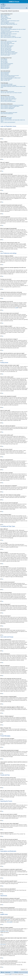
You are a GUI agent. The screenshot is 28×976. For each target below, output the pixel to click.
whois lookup (3, 944)
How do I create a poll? (5, 44)
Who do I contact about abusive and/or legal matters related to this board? (13, 120)
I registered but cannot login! (6, 18)
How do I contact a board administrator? (8, 122)
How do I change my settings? (6, 28)
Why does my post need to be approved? (8, 53)
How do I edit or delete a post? (6, 42)
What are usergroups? (5, 74)
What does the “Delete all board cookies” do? (9, 24)
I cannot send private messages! (7, 84)
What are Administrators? (5, 72)
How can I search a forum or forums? (7, 96)
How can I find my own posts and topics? (8, 101)
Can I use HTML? (4, 60)
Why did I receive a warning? (6, 50)
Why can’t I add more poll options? (7, 45)
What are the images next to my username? (9, 33)
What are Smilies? (4, 61)
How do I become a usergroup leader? (8, 76)
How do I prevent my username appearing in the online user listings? (13, 29)
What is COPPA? (4, 16)
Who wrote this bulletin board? (6, 117)
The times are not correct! (5, 30)
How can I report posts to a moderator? (8, 51)
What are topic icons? (5, 68)
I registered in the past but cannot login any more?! (10, 20)
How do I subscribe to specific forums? (8, 107)
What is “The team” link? (5, 80)
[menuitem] (3, 4)
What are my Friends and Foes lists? (7, 91)
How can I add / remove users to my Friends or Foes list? (11, 92)
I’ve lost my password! (5, 21)
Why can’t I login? (4, 19)
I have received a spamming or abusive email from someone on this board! (13, 87)
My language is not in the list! (6, 32)
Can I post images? (4, 62)
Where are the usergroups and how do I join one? (10, 75)
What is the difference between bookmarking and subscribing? (12, 105)
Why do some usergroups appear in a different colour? (11, 77)
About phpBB (9, 922)
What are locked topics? (5, 67)
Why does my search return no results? (8, 97)
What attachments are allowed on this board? (9, 112)
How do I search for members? (6, 100)
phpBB (16, 307)
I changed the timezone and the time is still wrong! (10, 31)
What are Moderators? (5, 73)
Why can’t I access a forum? (6, 48)
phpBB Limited (7, 919)
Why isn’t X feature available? (6, 118)
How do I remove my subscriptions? (7, 108)
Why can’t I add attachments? (6, 49)
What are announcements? (6, 64)
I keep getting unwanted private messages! (8, 85)
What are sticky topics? (5, 65)
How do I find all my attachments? (7, 113)
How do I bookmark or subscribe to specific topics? (10, 106)
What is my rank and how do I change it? (8, 36)
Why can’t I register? (4, 17)
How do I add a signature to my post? (7, 43)
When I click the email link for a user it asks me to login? (11, 37)
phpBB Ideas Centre (4, 931)
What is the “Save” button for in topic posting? (9, 52)
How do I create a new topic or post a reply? (9, 41)
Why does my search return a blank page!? (8, 98)
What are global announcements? (7, 63)
